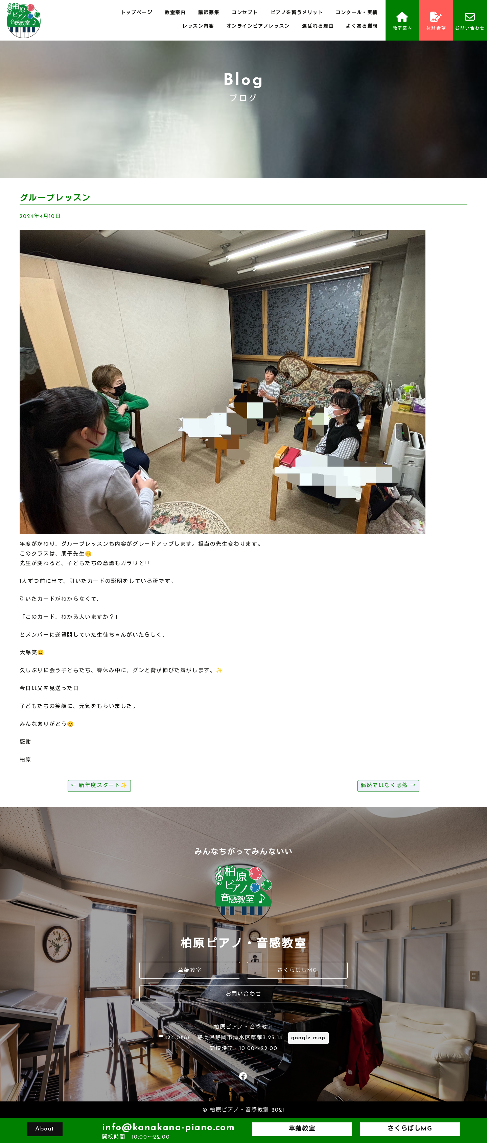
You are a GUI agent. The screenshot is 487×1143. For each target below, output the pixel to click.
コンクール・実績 (356, 13)
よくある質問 (362, 26)
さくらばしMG (297, 970)
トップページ (137, 13)
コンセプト (245, 13)
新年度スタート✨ (99, 785)
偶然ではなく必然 (388, 785)
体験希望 (436, 21)
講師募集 (208, 13)
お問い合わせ (470, 21)
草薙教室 (190, 970)
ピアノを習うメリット (297, 13)
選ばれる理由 (318, 26)
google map (308, 1038)
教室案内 (175, 13)
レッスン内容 (198, 26)
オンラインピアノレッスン (257, 26)
